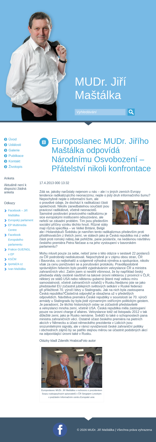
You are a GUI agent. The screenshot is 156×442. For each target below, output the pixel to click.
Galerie (14, 150)
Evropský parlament (20, 220)
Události (15, 145)
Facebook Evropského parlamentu (15, 239)
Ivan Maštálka (17, 269)
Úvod (13, 139)
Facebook (59, 424)
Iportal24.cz (15, 264)
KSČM (12, 259)
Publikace (16, 156)
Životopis (15, 167)
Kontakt (14, 161)
